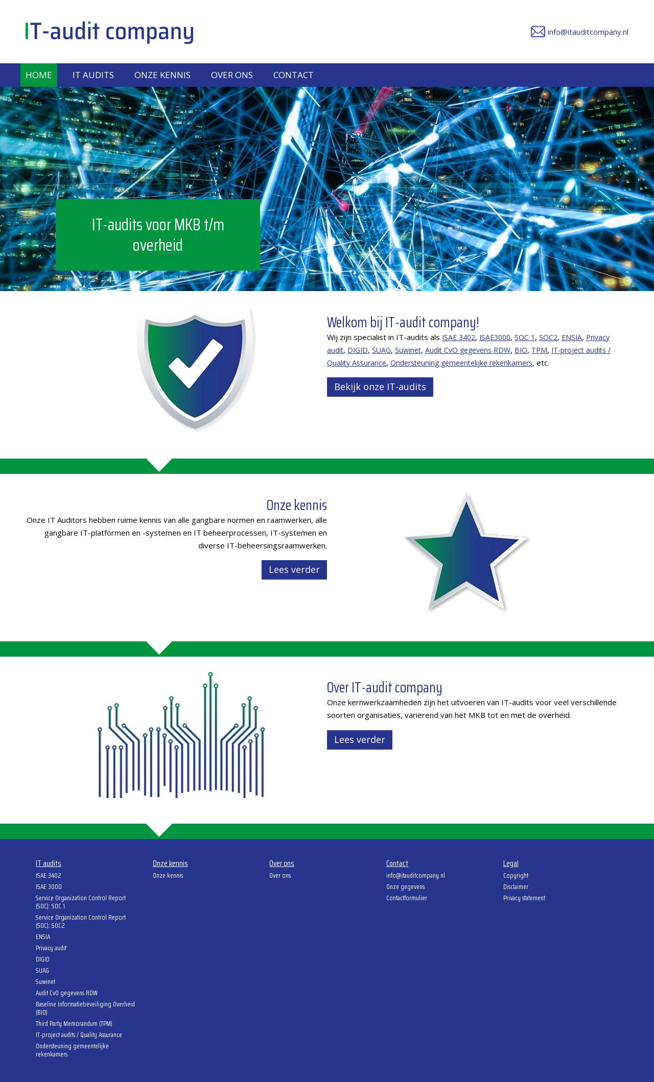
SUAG (381, 350)
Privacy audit (51, 948)
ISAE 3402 (458, 337)
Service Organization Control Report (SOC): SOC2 (81, 922)
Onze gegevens (405, 887)
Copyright (515, 876)
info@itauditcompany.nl (415, 876)
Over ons (232, 75)
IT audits (93, 75)
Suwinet (408, 350)
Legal (511, 864)
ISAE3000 (494, 337)
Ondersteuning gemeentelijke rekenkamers (461, 363)
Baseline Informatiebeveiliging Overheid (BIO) (85, 1009)
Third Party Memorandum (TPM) (74, 1024)
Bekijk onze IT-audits (380, 386)
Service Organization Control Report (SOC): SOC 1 (81, 902)
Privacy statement (524, 898)
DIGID (357, 350)
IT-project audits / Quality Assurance (79, 1035)
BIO (521, 350)
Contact (293, 75)
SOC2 (548, 337)
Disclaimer (515, 887)
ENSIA (572, 337)
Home (39, 75)
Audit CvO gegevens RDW (467, 350)
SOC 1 (525, 337)
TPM (539, 350)
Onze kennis (162, 75)
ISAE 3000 (49, 887)
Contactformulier (406, 898)
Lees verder (294, 569)
